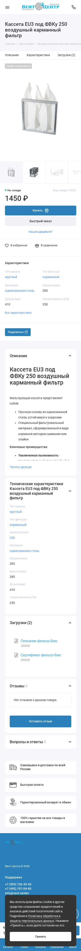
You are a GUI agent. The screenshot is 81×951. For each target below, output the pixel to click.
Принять (40, 936)
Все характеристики (18, 312)
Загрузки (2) (66, 55)
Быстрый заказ (41, 221)
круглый (11, 277)
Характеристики (38, 55)
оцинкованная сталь (20, 290)
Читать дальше (21, 467)
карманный (51, 277)
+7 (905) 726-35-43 (18, 884)
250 (12, 538)
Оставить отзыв (40, 721)
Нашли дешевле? (40, 231)
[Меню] (7, 7)
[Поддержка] (74, 7)
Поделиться (18, 332)
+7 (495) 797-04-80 (18, 888)
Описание (12, 55)
